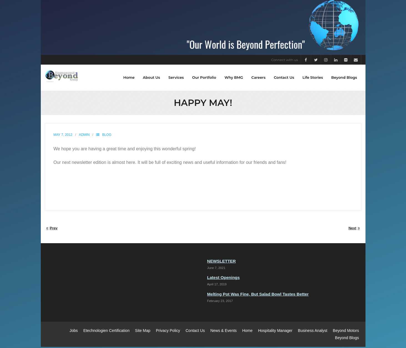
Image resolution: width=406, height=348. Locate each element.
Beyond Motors (346, 332)
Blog (106, 136)
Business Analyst (312, 332)
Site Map (142, 332)
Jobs (74, 332)
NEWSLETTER (221, 262)
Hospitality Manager (275, 332)
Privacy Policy (168, 332)
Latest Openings (223, 278)
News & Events (223, 332)
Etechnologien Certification (106, 332)
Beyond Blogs (347, 339)
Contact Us (195, 332)
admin (84, 136)
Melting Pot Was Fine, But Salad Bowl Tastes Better (258, 295)
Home (247, 332)
